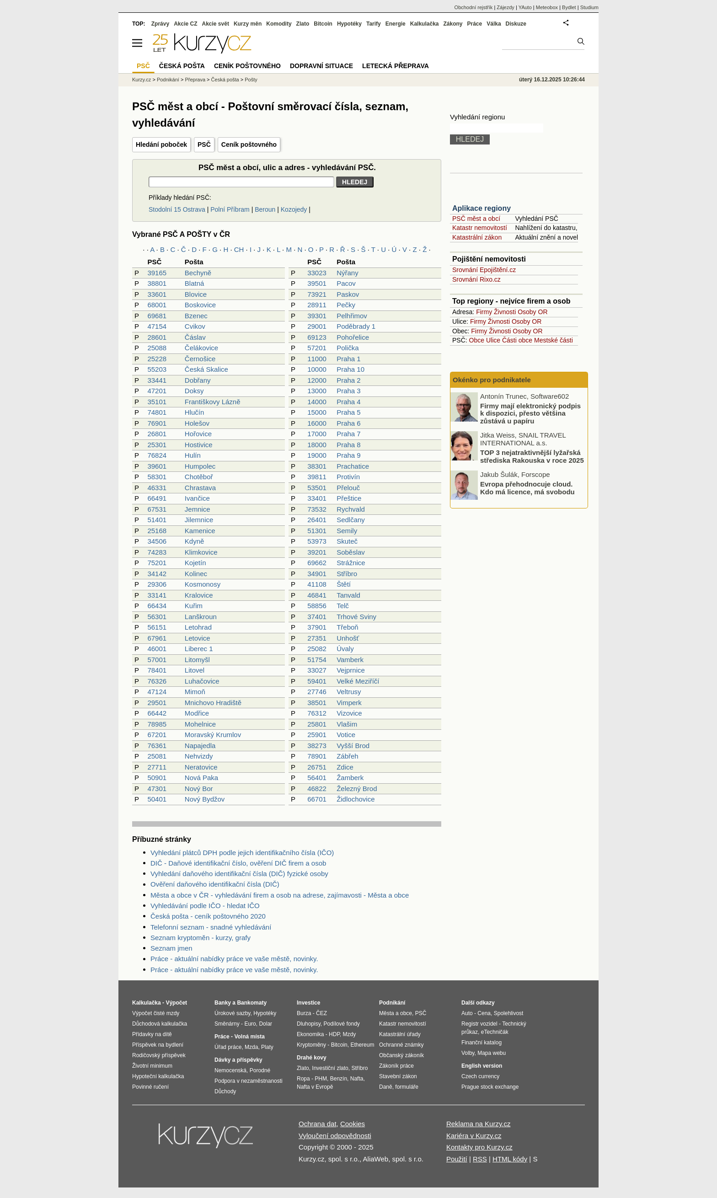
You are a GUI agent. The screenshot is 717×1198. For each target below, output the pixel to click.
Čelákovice (201, 348)
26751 (316, 767)
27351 (316, 638)
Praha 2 (349, 380)
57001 (156, 659)
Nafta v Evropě (315, 1087)
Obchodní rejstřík (474, 7)
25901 (316, 734)
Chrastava (200, 488)
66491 (156, 498)
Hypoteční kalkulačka (158, 1076)
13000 (316, 391)
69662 (316, 563)
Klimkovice (201, 552)
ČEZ (321, 1013)
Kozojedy (294, 209)
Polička (347, 348)
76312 (316, 713)
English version (481, 1066)
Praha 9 (349, 455)
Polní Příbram (230, 209)
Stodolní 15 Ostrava (177, 209)
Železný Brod (357, 788)
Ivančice (197, 498)
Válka (494, 24)
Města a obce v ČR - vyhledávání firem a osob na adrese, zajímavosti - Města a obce (279, 895)
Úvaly (345, 648)
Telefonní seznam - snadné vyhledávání (210, 927)
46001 (156, 648)
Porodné (260, 1070)
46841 (316, 595)
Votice (346, 734)
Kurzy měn (248, 24)
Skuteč (347, 541)
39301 (316, 316)
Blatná (194, 283)
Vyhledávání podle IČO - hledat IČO (205, 905)
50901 (156, 777)
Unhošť (348, 638)
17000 (316, 434)
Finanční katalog (481, 1042)
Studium (589, 7)
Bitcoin (323, 24)
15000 (316, 412)
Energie (395, 24)
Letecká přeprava (395, 66)
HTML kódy (509, 1159)
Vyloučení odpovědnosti (335, 1135)
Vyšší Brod (353, 745)
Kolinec (196, 574)
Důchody (225, 1091)
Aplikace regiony (481, 208)
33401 (316, 498)
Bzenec (196, 316)
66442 (156, 713)
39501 (316, 283)
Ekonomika (310, 1034)
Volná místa (249, 1036)
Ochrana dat (318, 1124)
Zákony (452, 24)
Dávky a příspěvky (238, 1060)
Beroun (265, 209)
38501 (316, 702)
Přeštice (349, 498)
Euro (250, 1024)
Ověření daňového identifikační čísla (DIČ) (214, 884)
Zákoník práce (396, 1066)
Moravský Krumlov (213, 734)
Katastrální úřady (400, 1034)
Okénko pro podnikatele (492, 380)
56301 (156, 616)
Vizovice (349, 713)
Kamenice (200, 531)
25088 (156, 348)
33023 (316, 273)
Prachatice (353, 466)
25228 (156, 359)
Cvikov (195, 326)
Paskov (348, 294)
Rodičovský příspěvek (159, 1055)
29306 (156, 584)
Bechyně (198, 273)
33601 (156, 294)
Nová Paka (201, 777)
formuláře (406, 1087)
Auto (467, 1013)
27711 (156, 767)
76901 (156, 423)
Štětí (344, 584)
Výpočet (176, 1003)
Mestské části (553, 340)
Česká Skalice (206, 369)
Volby (467, 1053)
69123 (316, 337)
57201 (316, 348)
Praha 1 (349, 359)
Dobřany (198, 380)
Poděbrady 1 (356, 326)
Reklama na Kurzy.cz (478, 1124)
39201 (316, 552)
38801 (156, 283)
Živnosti (505, 312)
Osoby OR (532, 312)
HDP (334, 1034)
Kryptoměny (311, 1045)
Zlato (303, 24)
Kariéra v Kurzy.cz (474, 1135)
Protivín (348, 477)
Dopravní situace (321, 66)
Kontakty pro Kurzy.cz (479, 1147)
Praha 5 (349, 412)
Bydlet (569, 7)
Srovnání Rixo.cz (476, 279)
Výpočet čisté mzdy (155, 1013)
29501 (156, 702)
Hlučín (194, 412)
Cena (484, 1013)
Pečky (346, 305)
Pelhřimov (352, 316)
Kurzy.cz (141, 79)
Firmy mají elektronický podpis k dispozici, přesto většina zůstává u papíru (530, 412)
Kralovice (199, 595)
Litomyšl (197, 659)
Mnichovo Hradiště (213, 702)
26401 (316, 520)
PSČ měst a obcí (476, 218)
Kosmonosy (202, 584)
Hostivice (199, 445)
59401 (316, 681)
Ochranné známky (401, 1045)
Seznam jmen (171, 948)
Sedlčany (351, 520)
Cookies (352, 1124)
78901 (316, 756)
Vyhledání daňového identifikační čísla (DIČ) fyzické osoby (239, 873)
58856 (316, 606)
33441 (156, 380)
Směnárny (227, 1024)
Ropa (303, 1078)
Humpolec (200, 466)
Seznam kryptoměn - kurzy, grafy (200, 937)
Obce (476, 340)
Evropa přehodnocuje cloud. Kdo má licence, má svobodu (527, 488)
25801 (316, 724)
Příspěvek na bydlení (157, 1045)
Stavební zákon (398, 1076)
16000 (316, 423)
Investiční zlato (330, 1068)
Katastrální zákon (477, 237)
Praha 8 (349, 445)
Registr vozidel (479, 1024)
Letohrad (198, 627)
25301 (156, 445)
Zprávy (160, 24)
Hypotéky (349, 24)
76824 (156, 455)
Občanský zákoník (401, 1055)
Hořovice (198, 434)
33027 (316, 670)
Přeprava (195, 79)
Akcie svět (215, 24)
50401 (156, 799)
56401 (316, 777)
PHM (321, 1078)
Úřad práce (227, 1047)
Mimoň (195, 691)
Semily (347, 531)
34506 (156, 541)
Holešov (197, 423)
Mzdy (349, 1034)
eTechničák (494, 1032)
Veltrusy (349, 691)
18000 (316, 445)
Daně (385, 1087)
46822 (316, 788)
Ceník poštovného (249, 144)
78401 (156, 670)
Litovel (194, 670)
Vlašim (347, 724)
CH (239, 249)
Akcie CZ (185, 24)
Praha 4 (349, 402)
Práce (474, 24)
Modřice (197, 713)
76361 (156, 745)
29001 (316, 326)
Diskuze (516, 24)
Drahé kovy (311, 1057)
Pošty (251, 79)
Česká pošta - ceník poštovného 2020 (208, 916)
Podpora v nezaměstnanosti (248, 1081)
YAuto (525, 7)
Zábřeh (347, 756)
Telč (343, 606)
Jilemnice (199, 520)
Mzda (251, 1047)
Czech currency (480, 1076)
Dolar (265, 1024)
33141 (156, 595)
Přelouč (348, 488)
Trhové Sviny (356, 616)
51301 (316, 531)
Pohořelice (353, 337)
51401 (156, 520)
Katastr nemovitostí (479, 227)
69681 (156, 316)
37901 (316, 627)
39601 (156, 466)
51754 (316, 659)
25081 (156, 756)
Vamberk (350, 659)
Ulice (493, 340)
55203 (156, 369)
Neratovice (201, 767)
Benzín (338, 1078)
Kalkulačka (424, 24)
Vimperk (349, 702)
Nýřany (347, 273)
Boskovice (200, 305)
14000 (316, 402)
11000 (316, 359)
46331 (156, 488)
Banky (222, 1003)
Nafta (357, 1078)
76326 (156, 681)
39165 (156, 273)
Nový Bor (199, 788)
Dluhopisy (309, 1024)
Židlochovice (356, 799)
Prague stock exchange (490, 1087)
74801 (156, 412)
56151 (156, 627)
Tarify (373, 24)
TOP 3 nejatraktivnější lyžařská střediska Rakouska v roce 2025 (532, 456)
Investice (308, 1003)
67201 (156, 734)
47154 (156, 326)
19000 (316, 455)
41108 (316, 584)
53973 (316, 541)
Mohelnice (200, 724)
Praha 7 (349, 434)
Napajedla (200, 745)
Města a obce (395, 1013)
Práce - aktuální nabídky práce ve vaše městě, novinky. (234, 959)
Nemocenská (230, 1070)
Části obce (517, 340)
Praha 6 (349, 423)
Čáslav (195, 337)
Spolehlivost (509, 1013)
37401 (316, 616)
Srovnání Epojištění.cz (484, 269)
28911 (316, 305)
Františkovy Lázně (213, 402)
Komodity (278, 24)
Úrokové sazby (232, 1013)
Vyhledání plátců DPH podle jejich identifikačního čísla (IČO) (242, 852)
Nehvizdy (199, 756)
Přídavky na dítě (152, 1034)
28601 (156, 337)
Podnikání (168, 79)
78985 (156, 724)
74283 (156, 552)
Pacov (346, 283)
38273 (316, 745)
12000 (316, 380)
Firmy (484, 312)
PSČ (204, 144)
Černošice (200, 359)
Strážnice (351, 563)
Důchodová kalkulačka (159, 1024)
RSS (480, 1159)
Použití (456, 1159)
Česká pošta (225, 79)
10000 (316, 369)
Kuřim (194, 606)
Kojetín (195, 563)
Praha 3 (349, 391)
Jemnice (197, 509)
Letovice (197, 638)
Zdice (345, 767)
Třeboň (347, 627)
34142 (156, 574)
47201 (156, 391)
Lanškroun (201, 616)
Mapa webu (491, 1053)
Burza (304, 1013)
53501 (316, 488)
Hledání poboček (161, 144)
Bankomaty (252, 1003)
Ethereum (362, 1045)
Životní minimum (152, 1066)
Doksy (194, 391)
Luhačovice (202, 681)
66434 (156, 606)
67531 (156, 509)
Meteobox (547, 7)
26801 (156, 434)
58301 (156, 477)
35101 (156, 402)
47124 (156, 691)
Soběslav (351, 552)
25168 (156, 531)
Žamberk (350, 777)
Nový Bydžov (205, 799)
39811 (316, 477)
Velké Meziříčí (358, 681)
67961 (156, 638)
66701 (316, 799)
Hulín (193, 455)
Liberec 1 (199, 648)
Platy (267, 1047)
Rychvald (351, 509)
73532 (316, 509)
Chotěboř (199, 477)
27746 (316, 691)
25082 (316, 648)
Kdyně (194, 541)
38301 (316, 466)
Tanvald (348, 595)
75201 (156, 563)
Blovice (196, 294)
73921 (316, 294)
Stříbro (347, 574)
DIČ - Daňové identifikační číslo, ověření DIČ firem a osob (238, 863)
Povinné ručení (150, 1087)
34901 (316, 574)
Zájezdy (505, 7)
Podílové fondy (341, 1024)
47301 (156, 788)
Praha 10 (350, 369)
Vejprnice (351, 670)
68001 (156, 305)
